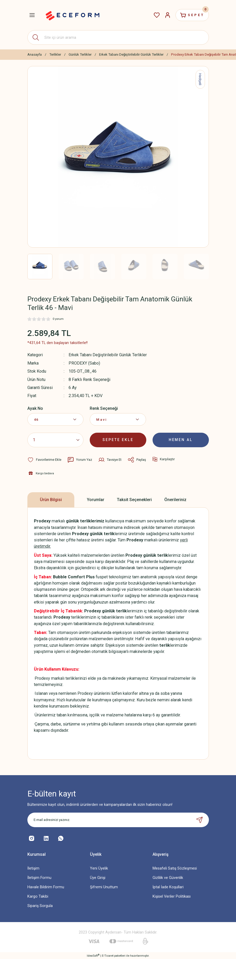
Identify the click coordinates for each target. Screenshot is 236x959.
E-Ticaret (107, 955)
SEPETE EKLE (118, 439)
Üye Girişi (97, 877)
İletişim (33, 868)
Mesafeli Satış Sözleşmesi (175, 868)
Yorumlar (95, 499)
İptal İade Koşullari (168, 887)
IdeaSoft (93, 955)
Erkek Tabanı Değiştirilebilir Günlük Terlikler (108, 354)
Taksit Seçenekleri (134, 499)
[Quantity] (55, 439)
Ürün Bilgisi (51, 499)
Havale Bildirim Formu (45, 887)
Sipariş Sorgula (40, 905)
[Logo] (72, 15)
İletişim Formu (39, 877)
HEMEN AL (180, 439)
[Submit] (199, 819)
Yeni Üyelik (99, 868)
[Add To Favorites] (44, 459)
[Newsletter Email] (118, 819)
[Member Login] (166, 15)
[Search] (118, 37)
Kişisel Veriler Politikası (172, 896)
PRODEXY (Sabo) (84, 362)
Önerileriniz (175, 499)
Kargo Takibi (37, 896)
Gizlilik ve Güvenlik (168, 877)
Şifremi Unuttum (104, 887)
